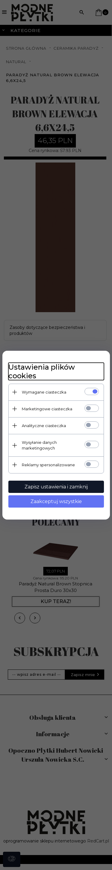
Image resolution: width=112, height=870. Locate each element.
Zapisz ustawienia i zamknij (56, 487)
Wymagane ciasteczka (44, 392)
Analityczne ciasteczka (44, 425)
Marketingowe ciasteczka (47, 408)
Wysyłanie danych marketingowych (39, 445)
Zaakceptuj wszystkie (56, 501)
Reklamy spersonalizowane (48, 464)
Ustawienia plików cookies (41, 371)
